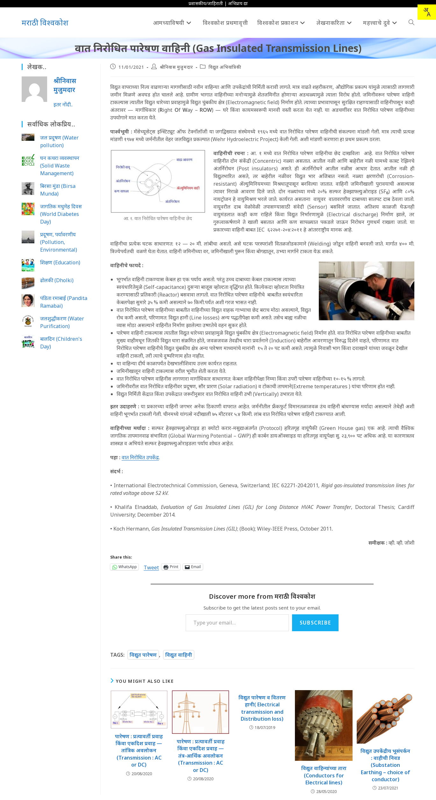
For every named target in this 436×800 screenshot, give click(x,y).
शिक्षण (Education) (60, 262)
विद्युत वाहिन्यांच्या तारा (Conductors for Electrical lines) (324, 775)
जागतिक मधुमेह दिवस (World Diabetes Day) (61, 214)
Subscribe (315, 622)
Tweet (151, 566)
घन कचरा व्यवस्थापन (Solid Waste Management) (59, 165)
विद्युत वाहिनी (178, 654)
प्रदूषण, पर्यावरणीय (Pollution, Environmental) (58, 242)
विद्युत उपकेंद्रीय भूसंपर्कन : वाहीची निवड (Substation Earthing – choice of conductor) (385, 765)
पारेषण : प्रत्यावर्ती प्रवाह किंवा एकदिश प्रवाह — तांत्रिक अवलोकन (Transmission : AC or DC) (139, 750)
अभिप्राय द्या (238, 3)
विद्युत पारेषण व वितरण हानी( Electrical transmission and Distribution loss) (262, 708)
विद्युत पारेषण (143, 654)
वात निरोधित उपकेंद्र (140, 457)
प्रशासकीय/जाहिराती (206, 3)
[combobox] (427, 12)
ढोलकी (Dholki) (57, 280)
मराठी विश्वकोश (45, 22)
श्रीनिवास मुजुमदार (176, 67)
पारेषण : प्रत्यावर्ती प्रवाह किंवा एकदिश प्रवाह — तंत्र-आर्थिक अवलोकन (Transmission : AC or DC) (201, 756)
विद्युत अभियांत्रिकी (225, 67)
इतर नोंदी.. (63, 104)
